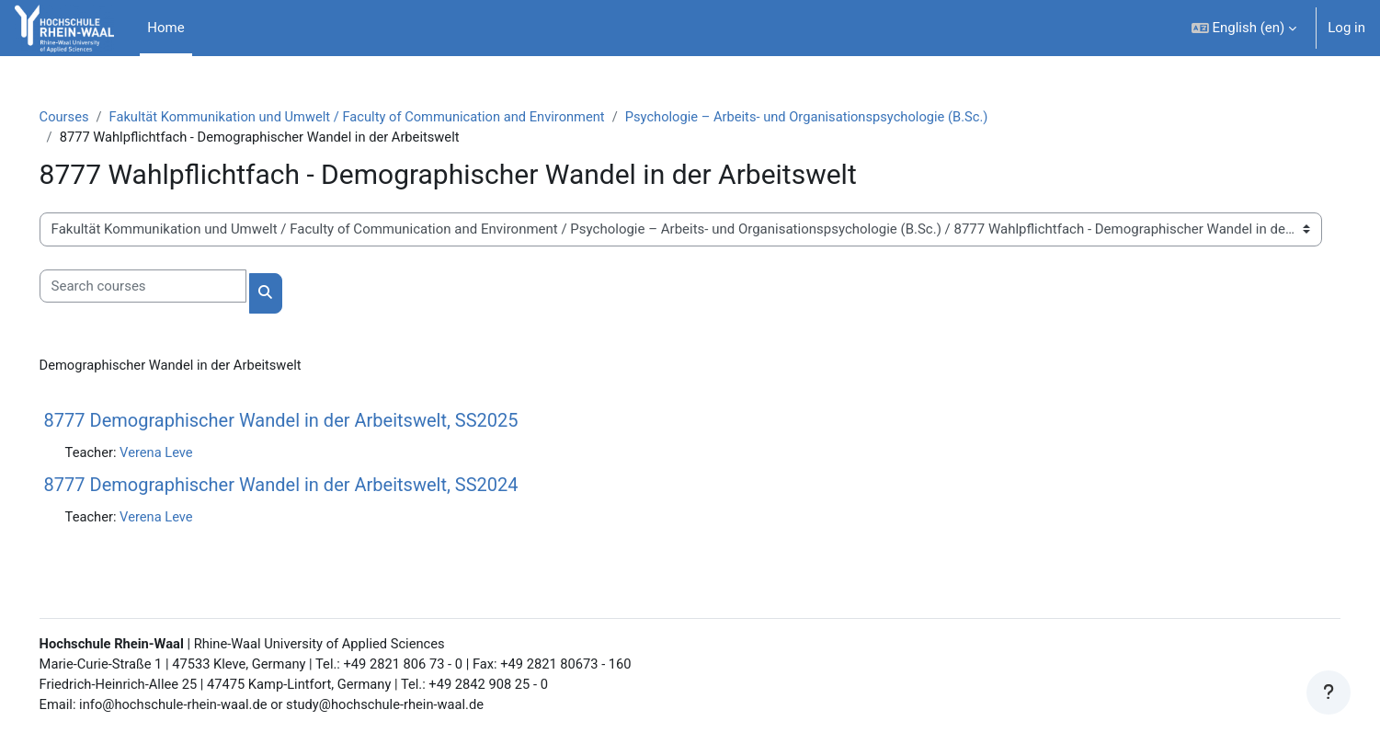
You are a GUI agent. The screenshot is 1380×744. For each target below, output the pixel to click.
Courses (90, 117)
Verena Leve (184, 453)
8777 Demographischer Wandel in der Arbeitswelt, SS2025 (307, 421)
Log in (1346, 27)
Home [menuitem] (165, 27)
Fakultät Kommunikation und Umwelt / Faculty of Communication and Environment (389, 117)
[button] (1244, 28)
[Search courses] (168, 287)
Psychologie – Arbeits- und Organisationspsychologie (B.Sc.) (849, 117)
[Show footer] (1328, 692)
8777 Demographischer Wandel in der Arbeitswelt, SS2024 (307, 486)
